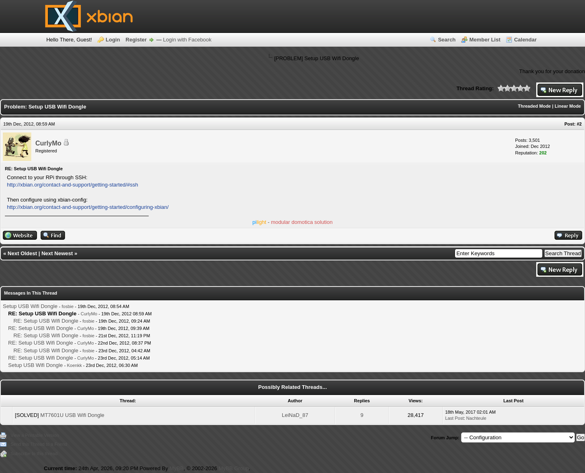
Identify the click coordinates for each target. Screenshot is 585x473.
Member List (484, 40)
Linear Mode (568, 106)
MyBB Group (234, 468)
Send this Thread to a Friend (39, 444)
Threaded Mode (534, 106)
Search (446, 40)
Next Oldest (22, 253)
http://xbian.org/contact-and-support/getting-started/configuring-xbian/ (88, 207)
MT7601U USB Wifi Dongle (72, 415)
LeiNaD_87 (295, 415)
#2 (579, 124)
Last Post (454, 418)
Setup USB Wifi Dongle (30, 306)
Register (136, 40)
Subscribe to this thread (34, 453)
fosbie (68, 306)
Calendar (525, 40)
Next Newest (57, 253)
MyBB (176, 468)
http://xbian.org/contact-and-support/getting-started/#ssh (72, 185)
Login (113, 40)
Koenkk (74, 365)
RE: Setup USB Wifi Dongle (45, 321)
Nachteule (476, 418)
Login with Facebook (187, 40)
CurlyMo (48, 143)
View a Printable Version (35, 435)
